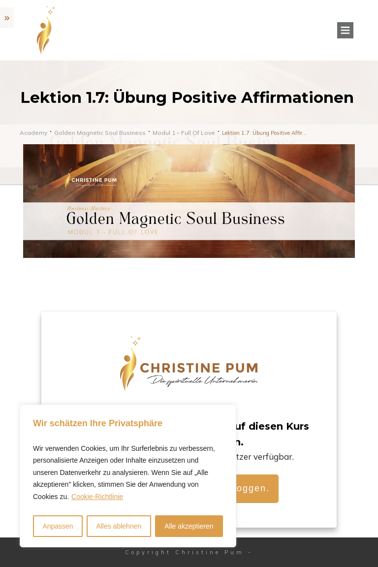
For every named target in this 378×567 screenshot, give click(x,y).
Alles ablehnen (118, 526)
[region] (128, 476)
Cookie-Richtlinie (97, 497)
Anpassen (57, 526)
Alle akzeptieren (189, 526)
